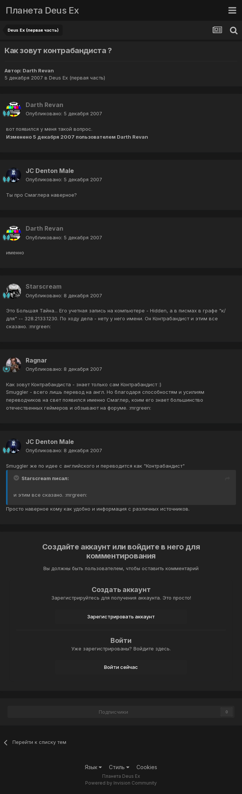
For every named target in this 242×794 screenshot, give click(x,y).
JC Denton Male (50, 170)
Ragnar (36, 360)
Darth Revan (38, 70)
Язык (93, 767)
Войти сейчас (121, 667)
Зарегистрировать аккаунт (121, 616)
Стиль (119, 767)
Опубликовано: (64, 113)
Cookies (146, 767)
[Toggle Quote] (17, 478)
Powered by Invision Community (121, 783)
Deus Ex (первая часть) (77, 78)
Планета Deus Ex (42, 10)
